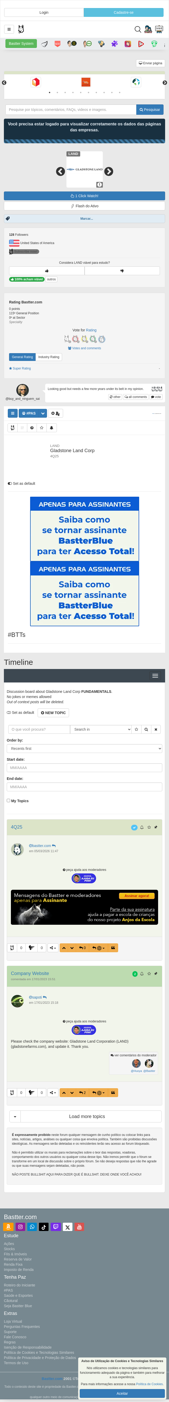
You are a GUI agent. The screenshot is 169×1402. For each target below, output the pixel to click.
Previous (4, 83)
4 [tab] (73, 92)
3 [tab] (65, 92)
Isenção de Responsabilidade (28, 1347)
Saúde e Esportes (18, 1295)
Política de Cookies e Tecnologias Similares (39, 1352)
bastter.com (43, 846)
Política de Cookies (149, 1384)
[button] (9, 29)
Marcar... (86, 218)
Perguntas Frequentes (22, 1327)
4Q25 (16, 827)
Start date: (16, 759)
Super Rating (20, 368)
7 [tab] (96, 92)
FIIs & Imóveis (15, 1254)
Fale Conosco (15, 1337)
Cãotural (11, 1301)
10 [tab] (119, 92)
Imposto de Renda (18, 1270)
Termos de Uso (16, 1363)
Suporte (10, 1332)
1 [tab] (49, 92)
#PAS (8, 1290)
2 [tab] (57, 92)
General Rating (22, 357)
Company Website (30, 973)
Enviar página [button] (150, 63)
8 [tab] (104, 92)
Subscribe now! (23, 251)
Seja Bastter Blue (18, 1306)
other (115, 397)
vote (156, 397)
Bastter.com (52, 1379)
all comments (136, 397)
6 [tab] (88, 92)
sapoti (38, 997)
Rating (91, 330)
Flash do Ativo (85, 206)
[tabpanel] (35, 83)
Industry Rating (48, 357)
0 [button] (21, 948)
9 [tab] (111, 92)
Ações (9, 1244)
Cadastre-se (123, 12)
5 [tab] (80, 92)
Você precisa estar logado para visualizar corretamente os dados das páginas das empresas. (84, 127)
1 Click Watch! (84, 196)
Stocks (9, 1249)
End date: (15, 779)
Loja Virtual (13, 1321)
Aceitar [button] (122, 1393)
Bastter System (21, 43)
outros (51, 279)
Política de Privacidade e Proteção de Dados (40, 1358)
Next (164, 83)
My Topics (20, 801)
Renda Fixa (13, 1264)
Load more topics (87, 1116)
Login (43, 12)
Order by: (15, 740)
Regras (10, 1342)
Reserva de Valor (18, 1259)
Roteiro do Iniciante (19, 1285)
